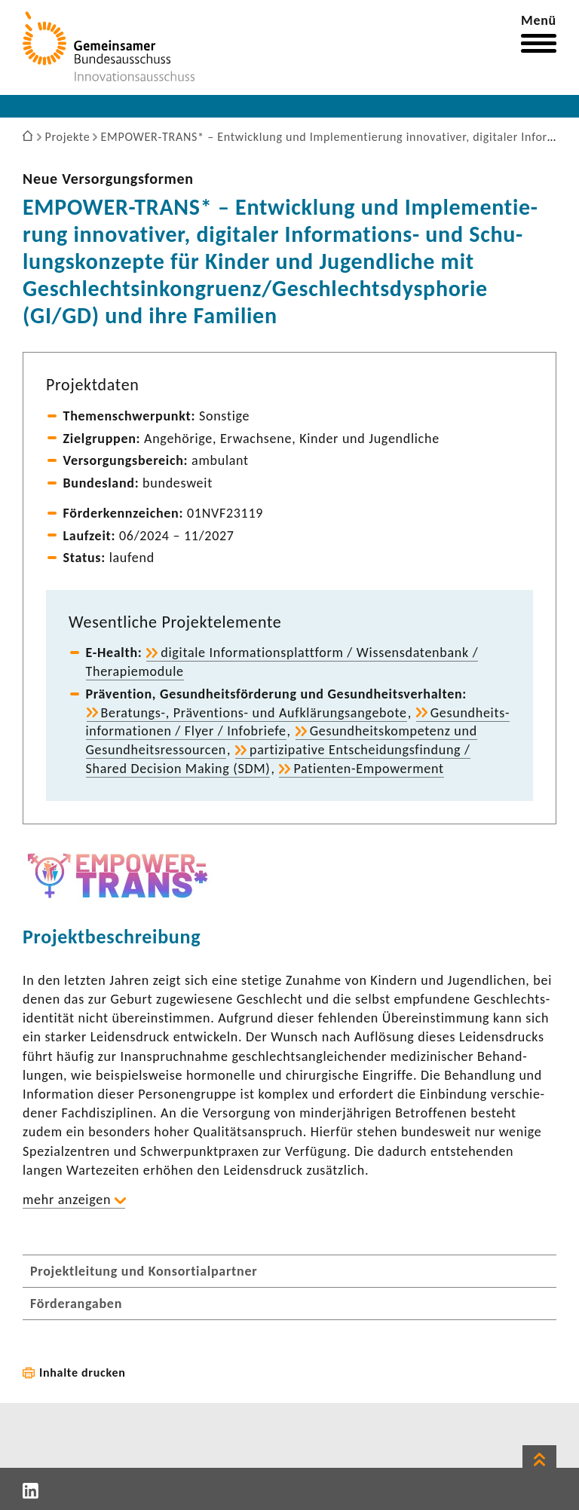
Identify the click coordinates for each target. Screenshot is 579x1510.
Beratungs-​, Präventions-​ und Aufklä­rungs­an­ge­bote (254, 713)
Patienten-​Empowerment (368, 768)
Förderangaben (76, 1303)
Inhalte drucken (82, 1372)
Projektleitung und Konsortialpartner (143, 1271)
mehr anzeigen (67, 1199)
